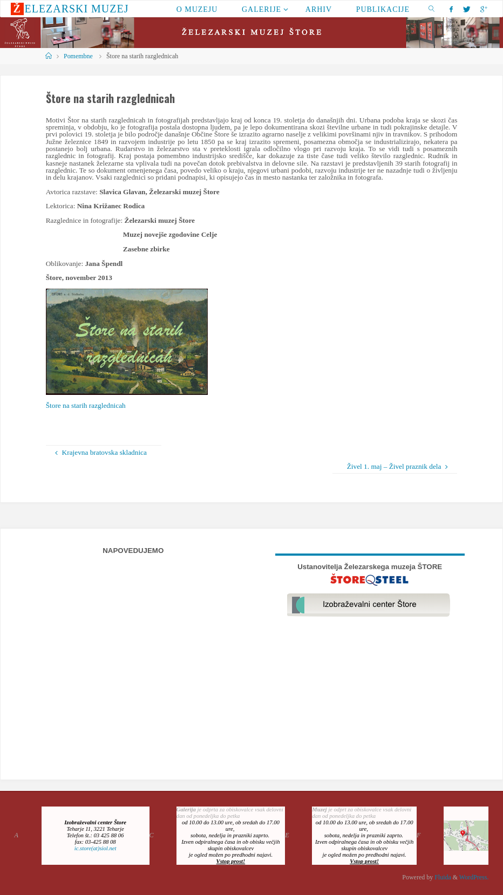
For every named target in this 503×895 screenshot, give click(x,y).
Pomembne (78, 56)
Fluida (442, 877)
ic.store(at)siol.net (95, 848)
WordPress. (474, 877)
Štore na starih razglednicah (86, 405)
